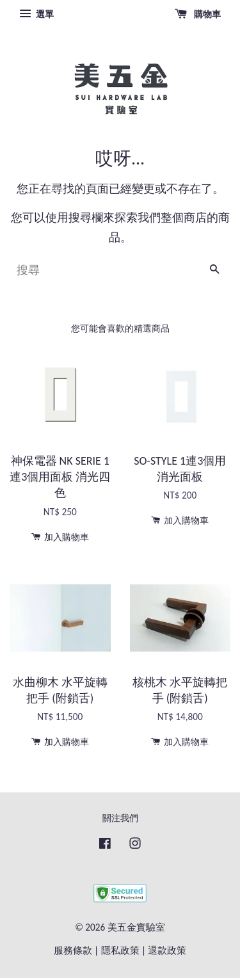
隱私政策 (120, 950)
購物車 (198, 14)
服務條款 (73, 950)
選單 (36, 14)
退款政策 (167, 950)
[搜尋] (104, 270)
